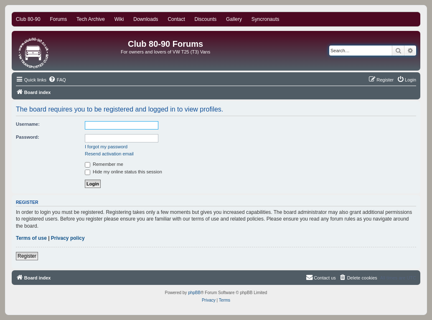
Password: (27, 137)
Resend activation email (109, 153)
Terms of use (31, 238)
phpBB (194, 292)
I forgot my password (106, 146)
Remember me (104, 164)
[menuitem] (57, 80)
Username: (28, 124)
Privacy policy (68, 238)
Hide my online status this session (123, 171)
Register (27, 256)
